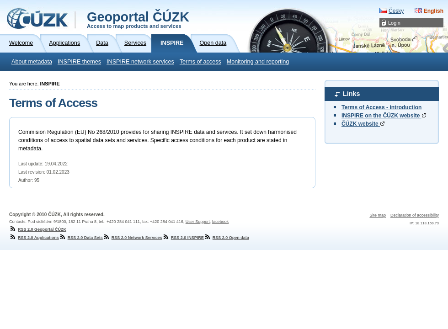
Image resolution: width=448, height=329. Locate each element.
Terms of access (200, 61)
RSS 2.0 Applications (34, 237)
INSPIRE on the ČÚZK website (383, 115)
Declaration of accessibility (414, 215)
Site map (377, 215)
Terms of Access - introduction (381, 107)
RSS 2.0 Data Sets (81, 237)
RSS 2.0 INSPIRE (183, 237)
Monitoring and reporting (258, 61)
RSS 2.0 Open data (226, 237)
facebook (220, 221)
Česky (396, 11)
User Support (198, 221)
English (433, 11)
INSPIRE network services (140, 61)
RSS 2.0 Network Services (132, 237)
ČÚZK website (362, 124)
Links (351, 93)
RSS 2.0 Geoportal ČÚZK (37, 229)
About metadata (31, 61)
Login (394, 23)
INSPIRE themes (79, 61)
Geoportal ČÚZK (138, 19)
